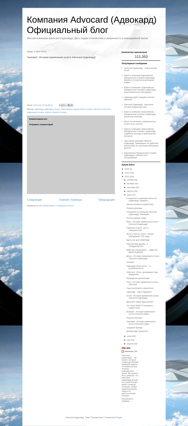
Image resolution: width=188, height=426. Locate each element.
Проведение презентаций (137, 278)
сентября (131, 187)
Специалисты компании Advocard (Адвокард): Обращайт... (141, 213)
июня (129, 336)
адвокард (39, 109)
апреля (130, 344)
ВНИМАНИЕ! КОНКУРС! (137, 331)
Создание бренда (134, 328)
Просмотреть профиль (127, 400)
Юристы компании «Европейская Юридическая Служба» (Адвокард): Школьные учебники (140, 114)
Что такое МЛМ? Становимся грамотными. (139, 306)
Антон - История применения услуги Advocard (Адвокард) (142, 297)
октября (131, 183)
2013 (127, 173)
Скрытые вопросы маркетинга (139, 288)
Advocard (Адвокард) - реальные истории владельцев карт (138, 105)
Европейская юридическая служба (76, 109)
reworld (48, 112)
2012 (127, 176)
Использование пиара (136, 218)
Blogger (118, 417)
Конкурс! (130, 262)
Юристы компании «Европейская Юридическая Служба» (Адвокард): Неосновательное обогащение (140, 89)
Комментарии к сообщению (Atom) (57, 205)
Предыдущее (106, 199)
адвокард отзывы (52, 109)
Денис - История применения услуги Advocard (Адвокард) (142, 257)
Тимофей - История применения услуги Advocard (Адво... (140, 322)
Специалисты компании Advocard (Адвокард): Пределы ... (141, 199)
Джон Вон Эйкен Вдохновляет (139, 302)
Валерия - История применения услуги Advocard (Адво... (140, 313)
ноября (130, 180)
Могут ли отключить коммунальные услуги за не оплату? (140, 122)
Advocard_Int (131, 351)
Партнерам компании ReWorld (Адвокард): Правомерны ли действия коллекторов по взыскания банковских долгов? (141, 144)
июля (129, 195)
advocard (97, 109)
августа (130, 191)
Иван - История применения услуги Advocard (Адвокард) (142, 223)
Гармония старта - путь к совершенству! (137, 229)
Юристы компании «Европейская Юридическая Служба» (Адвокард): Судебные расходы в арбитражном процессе (140, 132)
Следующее (34, 199)
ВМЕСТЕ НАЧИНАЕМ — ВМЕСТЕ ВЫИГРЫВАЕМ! (141, 251)
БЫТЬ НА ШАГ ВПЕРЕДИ (138, 240)
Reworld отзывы (59, 112)
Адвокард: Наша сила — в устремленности (138, 267)
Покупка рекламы (134, 208)
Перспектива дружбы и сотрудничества (137, 245)
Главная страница (70, 199)
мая (129, 340)
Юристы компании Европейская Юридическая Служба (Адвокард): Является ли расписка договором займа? (139, 79)
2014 (127, 169)
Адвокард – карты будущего (138, 292)
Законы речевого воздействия (139, 204)
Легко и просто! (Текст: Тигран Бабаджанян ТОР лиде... (140, 235)
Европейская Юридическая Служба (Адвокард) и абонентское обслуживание (140, 155)
